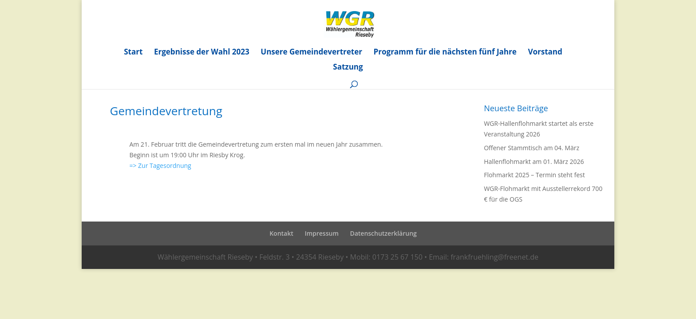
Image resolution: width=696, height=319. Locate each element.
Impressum (321, 233)
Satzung (348, 68)
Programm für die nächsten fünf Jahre (445, 53)
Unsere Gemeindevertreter (311, 53)
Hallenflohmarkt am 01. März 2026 (534, 161)
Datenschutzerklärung (383, 233)
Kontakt (281, 233)
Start (133, 53)
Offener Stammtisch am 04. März (531, 148)
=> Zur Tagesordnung (160, 165)
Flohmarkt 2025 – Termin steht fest (534, 175)
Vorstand (545, 53)
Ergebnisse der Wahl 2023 (201, 53)
